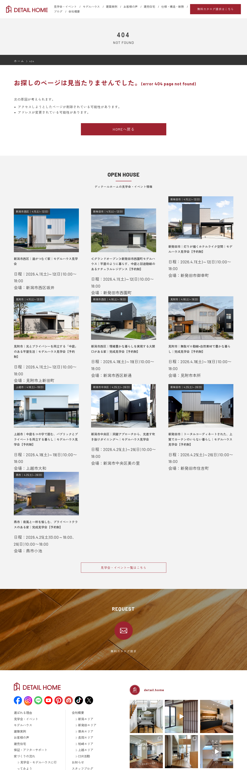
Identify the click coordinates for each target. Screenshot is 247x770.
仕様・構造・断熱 (172, 6)
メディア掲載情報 (24, 754)
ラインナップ (22, 739)
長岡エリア (84, 696)
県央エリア (84, 691)
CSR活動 (83, 712)
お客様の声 (130, 6)
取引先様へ (78, 749)
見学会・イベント (65, 6)
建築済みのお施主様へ (85, 744)
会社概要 (74, 11)
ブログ (58, 11)
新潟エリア (84, 680)
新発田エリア (86, 686)
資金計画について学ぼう (34, 728)
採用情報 (77, 733)
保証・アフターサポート (28, 707)
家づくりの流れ (23, 712)
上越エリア (84, 707)
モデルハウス (91, 6)
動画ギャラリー (23, 749)
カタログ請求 (80, 739)
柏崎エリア (84, 702)
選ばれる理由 (22, 675)
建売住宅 (149, 6)
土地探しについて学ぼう (34, 733)
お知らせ (77, 717)
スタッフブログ (81, 723)
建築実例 (111, 6)
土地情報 (77, 728)
